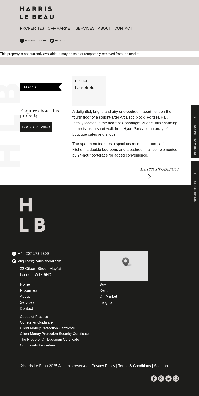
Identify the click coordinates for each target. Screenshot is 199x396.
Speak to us (195, 183)
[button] (127, 261)
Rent (104, 290)
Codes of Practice (34, 317)
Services (85, 28)
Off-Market (59, 28)
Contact (123, 28)
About (104, 28)
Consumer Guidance (36, 322)
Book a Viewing (36, 127)
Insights (106, 302)
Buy (103, 284)
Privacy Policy (103, 366)
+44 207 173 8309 (33, 254)
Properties (32, 28)
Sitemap (161, 366)
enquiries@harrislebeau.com (39, 261)
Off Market (108, 296)
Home (25, 284)
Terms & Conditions (134, 366)
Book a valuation (195, 131)
